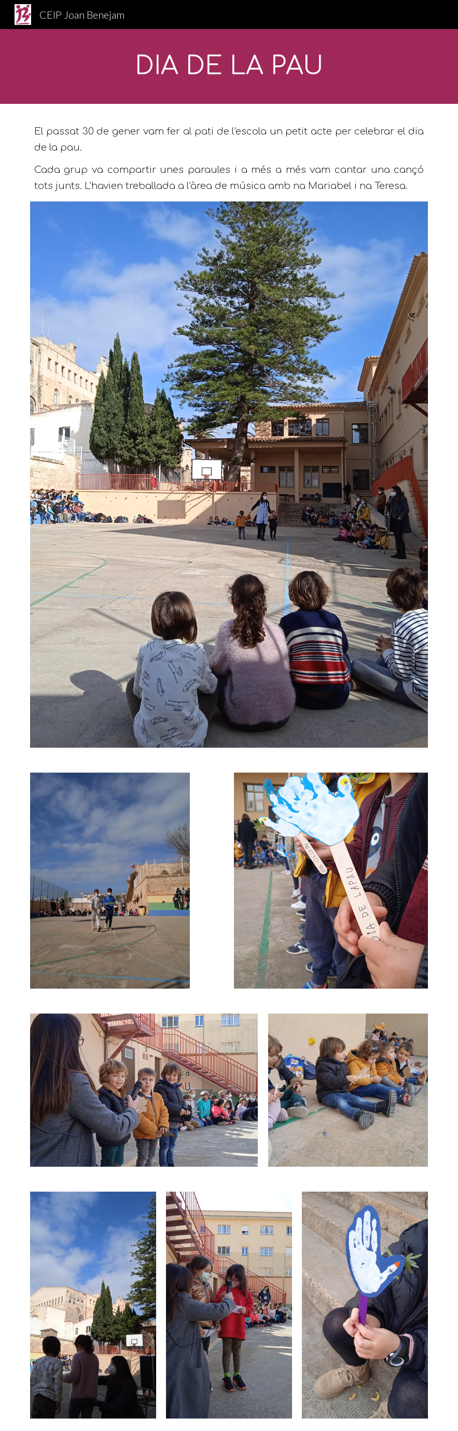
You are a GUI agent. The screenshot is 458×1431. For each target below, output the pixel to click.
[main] (229, 66)
